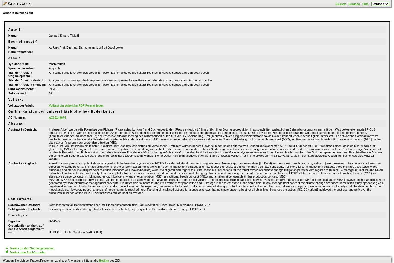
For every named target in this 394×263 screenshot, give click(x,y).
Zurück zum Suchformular (28, 252)
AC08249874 (57, 117)
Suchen (341, 3)
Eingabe (354, 3)
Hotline (104, 260)
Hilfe (365, 3)
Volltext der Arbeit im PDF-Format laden (76, 105)
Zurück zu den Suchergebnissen (32, 248)
